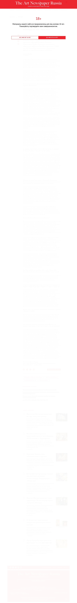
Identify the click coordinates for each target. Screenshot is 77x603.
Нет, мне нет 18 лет (25, 37)
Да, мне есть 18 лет (52, 37)
